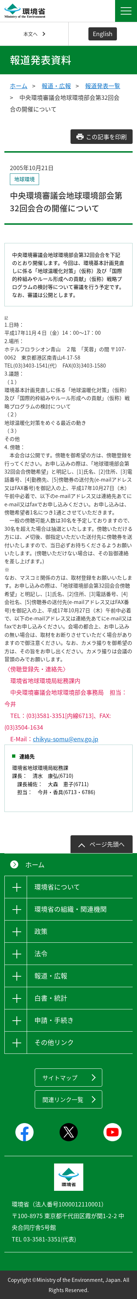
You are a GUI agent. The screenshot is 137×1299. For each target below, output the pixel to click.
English (103, 33)
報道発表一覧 (102, 85)
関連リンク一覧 (62, 1099)
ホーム (18, 85)
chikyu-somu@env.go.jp (65, 738)
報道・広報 (56, 85)
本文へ (30, 33)
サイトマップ (59, 1077)
